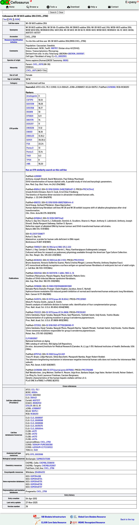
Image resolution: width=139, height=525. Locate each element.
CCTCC (29, 394)
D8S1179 (30, 119)
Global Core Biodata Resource (92, 516)
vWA (28, 163)
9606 (65, 60)
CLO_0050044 (36, 428)
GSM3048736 (36, 484)
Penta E (29, 151)
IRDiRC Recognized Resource (91, 522)
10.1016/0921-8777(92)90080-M (59, 325)
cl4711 (34, 431)
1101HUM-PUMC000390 (42, 444)
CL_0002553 (60, 56)
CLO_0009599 (36, 423)
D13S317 (29, 123)
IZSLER (29, 405)
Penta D (29, 147)
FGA (28, 143)
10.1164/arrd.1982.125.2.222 (59, 246)
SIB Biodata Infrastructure (53, 516)
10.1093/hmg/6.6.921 (55, 354)
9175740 (37, 354)
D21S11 (29, 139)
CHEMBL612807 (49, 465)
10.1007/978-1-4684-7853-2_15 (60, 272)
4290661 (37, 176)
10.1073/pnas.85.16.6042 (57, 299)
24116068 (111, 86)
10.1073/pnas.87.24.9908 (57, 312)
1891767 (54, 48)
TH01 (28, 155)
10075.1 (35, 410)
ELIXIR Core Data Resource (53, 522)
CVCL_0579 (38, 64)
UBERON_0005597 (76, 53)
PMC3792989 (87, 369)
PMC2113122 (79, 259)
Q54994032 (40, 472)
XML (10, 19)
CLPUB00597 (31, 338)
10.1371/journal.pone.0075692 (60, 369)
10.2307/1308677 (37, 233)
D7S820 (29, 115)
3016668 (37, 286)
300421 (33, 397)
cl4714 (34, 439)
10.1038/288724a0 (55, 218)
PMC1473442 (88, 189)
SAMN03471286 (43, 458)
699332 (37, 202)
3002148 (38, 272)
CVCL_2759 (46, 441)
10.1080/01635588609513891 (59, 286)
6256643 (38, 218)
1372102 (37, 325)
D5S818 (29, 111)
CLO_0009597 (36, 417)
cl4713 (34, 436)
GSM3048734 (36, 478)
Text (5, 19)
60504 (34, 392)
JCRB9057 (36, 408)
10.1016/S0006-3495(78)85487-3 (60, 189)
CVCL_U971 (31, 70)
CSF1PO (29, 99)
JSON (16, 19)
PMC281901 (81, 299)
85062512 (37, 402)
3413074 (37, 299)
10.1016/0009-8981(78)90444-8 (59, 202)
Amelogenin (31, 95)
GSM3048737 (36, 486)
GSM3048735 (36, 481)
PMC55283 (81, 312)
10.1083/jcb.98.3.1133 (56, 259)
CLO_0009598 (36, 420)
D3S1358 (30, 107)
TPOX (28, 159)
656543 (37, 189)
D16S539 (30, 127)
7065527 (38, 246)
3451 (36, 449)
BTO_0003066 (36, 454)
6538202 (38, 259)
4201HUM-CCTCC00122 (42, 447)
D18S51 (29, 131)
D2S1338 (30, 103)
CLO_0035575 (36, 425)
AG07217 (36, 400)
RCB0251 (34, 413)
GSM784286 (36, 476)
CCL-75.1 (35, 389)
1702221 (37, 312)
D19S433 (30, 135)
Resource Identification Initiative (14, 41)
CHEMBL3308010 (46, 462)
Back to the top (127, 519)
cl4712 (34, 433)
